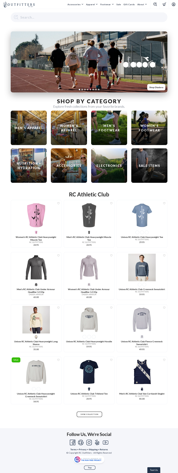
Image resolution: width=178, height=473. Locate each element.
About (140, 4)
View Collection (89, 414)
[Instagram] (89, 442)
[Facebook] (72, 442)
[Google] (81, 442)
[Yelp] (97, 442)
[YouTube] (105, 442)
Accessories (74, 4)
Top (90, 468)
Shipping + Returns (98, 449)
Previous (15, 61)
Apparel (90, 4)
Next (163, 61)
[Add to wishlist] (58, 203)
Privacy (83, 449)
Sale (118, 4)
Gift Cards (129, 4)
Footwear (105, 4)
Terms (73, 449)
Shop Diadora (156, 87)
